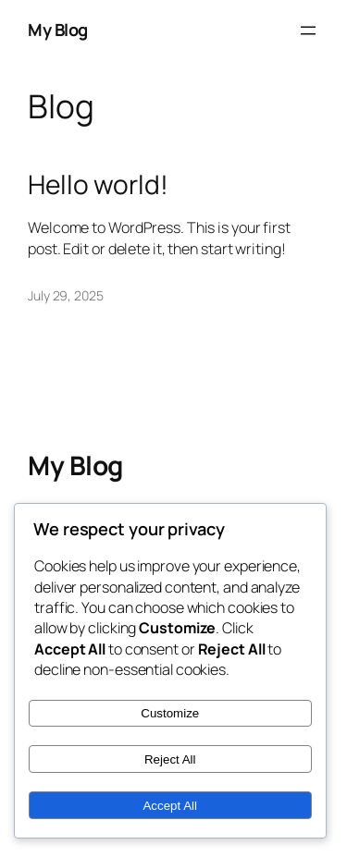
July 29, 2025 (66, 295)
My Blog (58, 29)
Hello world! (98, 185)
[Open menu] (308, 30)
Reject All (170, 759)
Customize (170, 713)
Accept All (170, 806)
